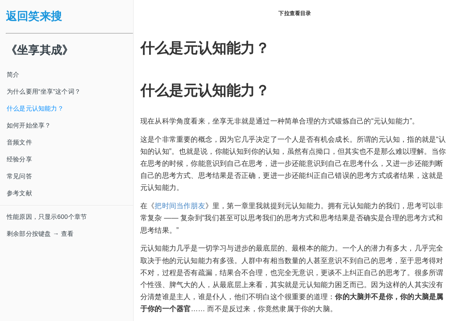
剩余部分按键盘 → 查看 (40, 233)
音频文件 (19, 142)
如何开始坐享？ (29, 125)
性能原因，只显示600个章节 (47, 216)
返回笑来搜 (34, 16)
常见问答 (19, 176)
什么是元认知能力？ (35, 108)
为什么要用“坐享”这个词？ (44, 91)
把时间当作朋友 (180, 206)
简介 (13, 74)
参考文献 (19, 193)
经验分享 (19, 159)
